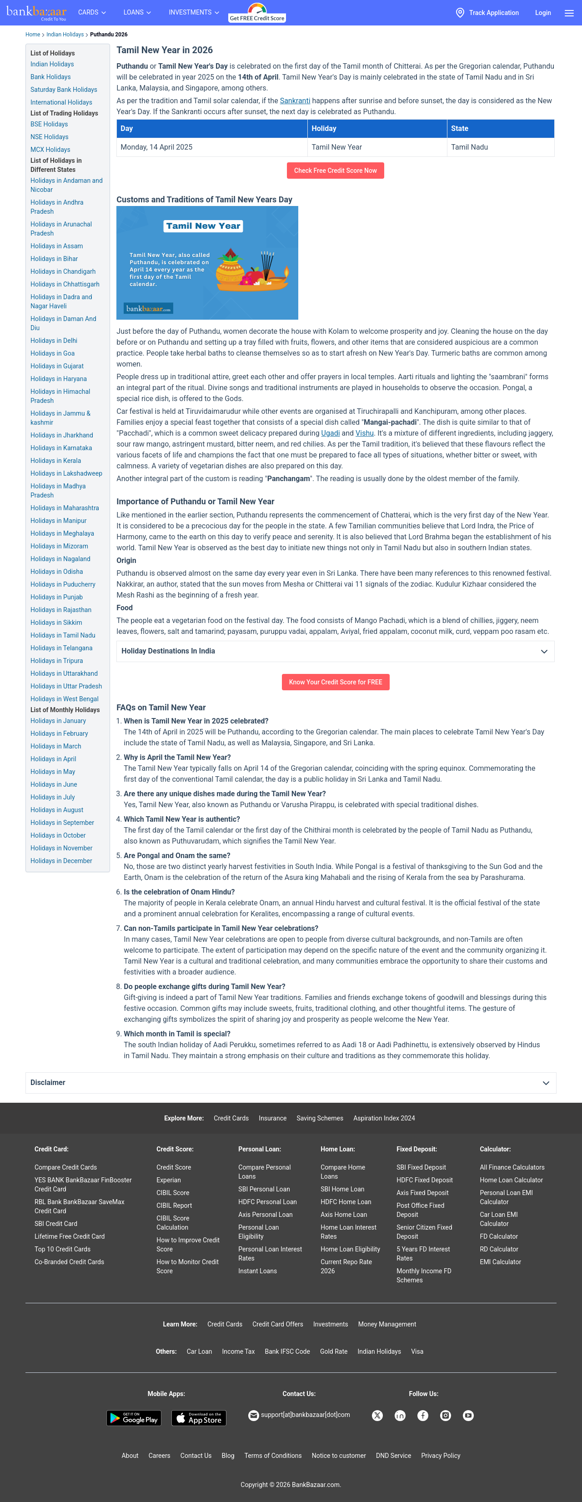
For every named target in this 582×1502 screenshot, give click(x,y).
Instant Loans (257, 1271)
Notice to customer (339, 1455)
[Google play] (133, 1418)
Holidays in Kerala (55, 460)
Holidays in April (53, 759)
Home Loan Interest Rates (348, 1232)
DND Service (393, 1455)
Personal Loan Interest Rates (270, 1254)
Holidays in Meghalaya (62, 533)
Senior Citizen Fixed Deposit (424, 1232)
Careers (160, 1455)
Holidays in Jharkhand (61, 435)
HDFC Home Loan (346, 1202)
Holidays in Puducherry (62, 584)
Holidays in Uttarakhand (64, 673)
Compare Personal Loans (264, 1172)
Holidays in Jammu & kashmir (60, 418)
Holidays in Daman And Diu (63, 323)
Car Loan (199, 1351)
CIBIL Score (172, 1192)
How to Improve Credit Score (188, 1244)
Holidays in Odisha (56, 571)
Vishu (365, 433)
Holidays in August (56, 810)
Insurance (272, 1118)
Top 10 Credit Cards (62, 1249)
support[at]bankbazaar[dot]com (299, 1415)
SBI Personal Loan (264, 1189)
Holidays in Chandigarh (63, 271)
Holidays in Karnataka (61, 448)
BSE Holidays (49, 124)
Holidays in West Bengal (64, 699)
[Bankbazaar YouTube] (469, 1415)
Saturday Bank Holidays (63, 89)
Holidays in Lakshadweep (66, 473)
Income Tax (238, 1351)
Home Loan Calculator (511, 1180)
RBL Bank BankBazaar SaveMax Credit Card (80, 1206)
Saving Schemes (319, 1118)
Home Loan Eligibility (350, 1249)
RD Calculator (499, 1249)
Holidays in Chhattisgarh (65, 284)
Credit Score (173, 1167)
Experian (168, 1180)
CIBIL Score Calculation (172, 1223)
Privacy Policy (440, 1455)
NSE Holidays (49, 137)
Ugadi (330, 433)
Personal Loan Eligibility (258, 1232)
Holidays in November (61, 848)
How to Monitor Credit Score (187, 1266)
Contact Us (196, 1455)
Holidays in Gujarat (57, 366)
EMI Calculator (500, 1262)
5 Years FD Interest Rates (423, 1254)
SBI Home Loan (342, 1189)
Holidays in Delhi (53, 340)
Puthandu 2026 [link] (108, 34)
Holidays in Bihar (54, 258)
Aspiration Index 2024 (384, 1118)
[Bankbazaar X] (378, 1415)
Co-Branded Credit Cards (69, 1262)
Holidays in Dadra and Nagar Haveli (61, 301)
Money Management (387, 1324)
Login (543, 12)
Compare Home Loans (343, 1172)
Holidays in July (52, 797)
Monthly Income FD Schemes (424, 1275)
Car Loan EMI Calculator (498, 1219)
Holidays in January (58, 720)
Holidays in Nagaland (60, 559)
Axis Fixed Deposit (422, 1192)
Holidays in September (62, 822)
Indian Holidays (65, 34)
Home (32, 34)
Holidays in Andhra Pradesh (57, 207)
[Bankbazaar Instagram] (446, 1415)
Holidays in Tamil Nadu (62, 635)
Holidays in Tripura (56, 660)
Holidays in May (52, 771)
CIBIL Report (174, 1205)
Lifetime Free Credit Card (70, 1236)
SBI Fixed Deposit (421, 1167)
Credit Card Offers (277, 1324)
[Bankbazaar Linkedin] (401, 1415)
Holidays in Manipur (58, 520)
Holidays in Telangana (61, 648)
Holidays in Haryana (58, 378)
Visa (417, 1351)
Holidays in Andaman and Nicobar (66, 185)
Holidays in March (55, 746)
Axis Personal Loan (265, 1214)
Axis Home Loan (344, 1214)
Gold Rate (334, 1351)
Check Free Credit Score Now (335, 170)
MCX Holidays (50, 149)
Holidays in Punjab (56, 597)
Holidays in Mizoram (59, 546)
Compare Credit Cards (66, 1167)
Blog (228, 1455)
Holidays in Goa (52, 353)
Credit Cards (231, 1118)
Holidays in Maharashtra (64, 508)
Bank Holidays (50, 76)
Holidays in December (61, 860)
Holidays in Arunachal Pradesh (61, 229)
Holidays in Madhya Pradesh (58, 490)
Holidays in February (59, 733)
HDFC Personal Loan (267, 1202)
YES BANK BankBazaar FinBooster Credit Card (83, 1184)
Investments (330, 1324)
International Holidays (61, 102)
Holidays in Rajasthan (60, 609)
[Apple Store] (198, 1418)
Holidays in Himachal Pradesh (60, 396)
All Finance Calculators (512, 1167)
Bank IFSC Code (287, 1351)
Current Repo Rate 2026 (346, 1266)
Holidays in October (58, 835)
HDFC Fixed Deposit (424, 1180)
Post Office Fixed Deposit (420, 1210)
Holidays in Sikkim (56, 622)
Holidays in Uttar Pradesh (66, 686)
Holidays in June (53, 784)
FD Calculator (499, 1236)
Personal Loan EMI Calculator (506, 1197)
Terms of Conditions (273, 1455)
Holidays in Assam (56, 246)
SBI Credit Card (56, 1223)
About (129, 1455)
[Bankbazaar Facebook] (423, 1415)
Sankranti (295, 100)
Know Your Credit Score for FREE (335, 682)
